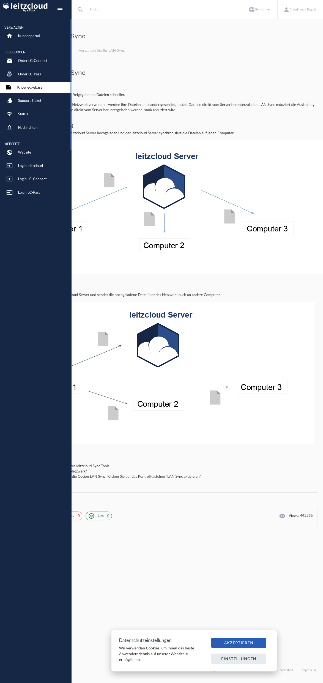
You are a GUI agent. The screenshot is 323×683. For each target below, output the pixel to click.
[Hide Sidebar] (59, 9)
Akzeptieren (239, 642)
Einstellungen (238, 658)
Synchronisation (129, 50)
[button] (260, 9)
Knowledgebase (94, 50)
